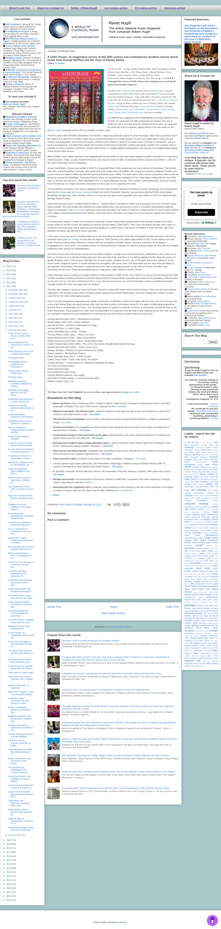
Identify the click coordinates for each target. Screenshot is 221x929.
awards (215, 450)
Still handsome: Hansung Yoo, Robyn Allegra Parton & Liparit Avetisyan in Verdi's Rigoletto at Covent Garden (115, 755)
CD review (94, 414)
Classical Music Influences (197, 152)
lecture (194, 554)
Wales (196, 653)
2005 (8, 900)
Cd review (66, 422)
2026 (8, 266)
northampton (213, 579)
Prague (204, 602)
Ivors (216, 548)
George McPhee (128, 90)
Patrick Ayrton (203, 301)
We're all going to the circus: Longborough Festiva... (21, 352)
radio (206, 606)
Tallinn (187, 638)
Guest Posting (198, 542)
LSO (211, 560)
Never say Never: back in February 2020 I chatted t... (20, 679)
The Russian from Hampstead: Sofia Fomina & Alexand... (18, 770)
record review (203, 608)
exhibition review (196, 525)
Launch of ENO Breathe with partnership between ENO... (20, 794)
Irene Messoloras (205, 236)
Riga (205, 611)
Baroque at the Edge (210, 455)
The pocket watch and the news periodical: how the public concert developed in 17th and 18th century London (116, 788)
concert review (196, 503)
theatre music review (209, 643)
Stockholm (189, 633)
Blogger (123, 922)
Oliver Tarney (203, 251)
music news (203, 568)
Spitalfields (189, 631)
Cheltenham (199, 493)
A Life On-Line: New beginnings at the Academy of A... (17, 573)
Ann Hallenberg (209, 296)
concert (215, 500)
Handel (199, 545)
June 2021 (14, 314)
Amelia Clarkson (204, 282)
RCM (216, 606)
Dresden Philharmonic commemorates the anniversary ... (18, 613)
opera (215, 584)
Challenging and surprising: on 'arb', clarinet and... (20, 400)
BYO (195, 484)
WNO (209, 663)
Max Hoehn (200, 243)
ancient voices (211, 447)
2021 (8, 286)
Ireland (198, 548)
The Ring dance (15, 377)
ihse (216, 545)
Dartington (195, 512)
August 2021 (15, 306)
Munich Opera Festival (193, 566)
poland (187, 602)
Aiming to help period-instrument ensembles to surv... (20, 727)
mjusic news (207, 563)
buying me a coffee (130, 392)
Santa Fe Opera (206, 618)
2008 (8, 888)
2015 (8, 860)
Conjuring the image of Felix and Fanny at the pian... (21, 828)
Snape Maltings (192, 625)
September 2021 (16, 302)
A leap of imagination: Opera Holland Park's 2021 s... (19, 471)
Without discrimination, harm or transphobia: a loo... (19, 555)
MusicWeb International (207, 411)
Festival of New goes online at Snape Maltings (20, 735)
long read (199, 561)
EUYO (187, 525)
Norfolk (215, 576)
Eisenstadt (189, 519)
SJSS (195, 623)
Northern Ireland (192, 581)
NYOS (187, 584)
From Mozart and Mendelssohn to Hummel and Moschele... (20, 516)
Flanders (194, 530)
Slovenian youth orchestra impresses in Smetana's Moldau (90, 640)
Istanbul (205, 548)
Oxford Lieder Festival (201, 594)
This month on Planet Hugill (20, 672)
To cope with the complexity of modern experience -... (20, 450)
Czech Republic (212, 509)
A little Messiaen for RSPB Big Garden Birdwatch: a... (20, 752)
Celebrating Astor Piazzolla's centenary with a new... (19, 803)
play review (213, 600)
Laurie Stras (193, 311)
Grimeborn (213, 540)
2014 (8, 864)
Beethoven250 (201, 462)
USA (216, 648)
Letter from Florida (200, 556)
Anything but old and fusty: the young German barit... (20, 582)
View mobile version (113, 613)
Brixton (195, 472)
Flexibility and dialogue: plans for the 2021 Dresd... (18, 392)
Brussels (202, 472)
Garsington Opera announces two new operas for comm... (18, 701)
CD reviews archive (146, 8)
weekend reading (198, 656)
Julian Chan (199, 272)
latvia (216, 551)
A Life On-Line (192, 442)
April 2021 (13, 322)
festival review (197, 528)
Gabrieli (188, 533)
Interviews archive (174, 8)
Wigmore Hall (193, 660)
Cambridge (189, 486)
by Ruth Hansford (200, 482)
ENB (200, 519)
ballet (191, 452)
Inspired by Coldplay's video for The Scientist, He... (21, 463)
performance (212, 597)
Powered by (201, 222)
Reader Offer (190, 608)
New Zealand (206, 574)
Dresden (188, 515)
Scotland (189, 620)
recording (214, 608)
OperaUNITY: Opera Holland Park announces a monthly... (20, 540)
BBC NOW (204, 460)
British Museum (212, 467)
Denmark (206, 512)
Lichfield (188, 558)
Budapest (214, 472)
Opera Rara (204, 589)
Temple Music (196, 638)
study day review (192, 636)
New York (197, 574)
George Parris (204, 275)
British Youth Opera (193, 469)
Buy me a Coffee (205, 174)
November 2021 (16, 294)
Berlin (215, 462)
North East (190, 579)
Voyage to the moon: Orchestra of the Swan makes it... (19, 507)
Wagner (188, 653)
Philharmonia (190, 600)
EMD (196, 519)
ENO (187, 522)
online (203, 584)
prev (216, 602)
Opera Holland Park (194, 586)
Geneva (206, 533)
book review (211, 464)
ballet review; (213, 452)
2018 (8, 848)
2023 (8, 278)
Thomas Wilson (153, 109)
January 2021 (15, 835)
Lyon (216, 561)
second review (82, 192)
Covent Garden (196, 509)
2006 (8, 896)
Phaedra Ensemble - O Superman (18, 686)
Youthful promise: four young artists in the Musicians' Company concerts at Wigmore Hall (105, 689)
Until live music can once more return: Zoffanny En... (19, 480)
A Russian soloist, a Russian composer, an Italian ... (19, 743)
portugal (195, 602)
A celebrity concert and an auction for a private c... (20, 422)
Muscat (204, 566)
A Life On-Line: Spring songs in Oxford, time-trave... (19, 336)
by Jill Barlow (203, 479)
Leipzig (187, 556)
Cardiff (205, 486)
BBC (195, 459)
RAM (211, 606)
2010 (8, 880)
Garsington (197, 533)
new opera (189, 574)
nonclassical (206, 576)
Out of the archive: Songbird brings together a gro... (21, 621)
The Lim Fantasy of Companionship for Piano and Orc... (21, 430)
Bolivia (200, 465)
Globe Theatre (192, 535)
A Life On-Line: (206, 443)
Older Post (172, 606)
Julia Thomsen (204, 248)
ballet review (200, 452)
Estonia (203, 522)
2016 (8, 856)
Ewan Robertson (147, 106)
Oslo (216, 592)
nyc (211, 581)
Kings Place (207, 551)
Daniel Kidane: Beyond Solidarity (18, 437)
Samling (196, 618)
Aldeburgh (189, 447)
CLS (193, 498)
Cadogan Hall (211, 484)
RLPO (209, 611)
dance (187, 512)
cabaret (201, 484)
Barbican (197, 454)
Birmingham (190, 464)
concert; (215, 504)
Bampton (188, 455)
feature (88, 482)
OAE (192, 584)
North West (202, 579)
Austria (209, 450)
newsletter (189, 576)
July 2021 (13, 310)
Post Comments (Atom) (119, 626)
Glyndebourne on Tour (194, 538)
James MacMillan (137, 109)
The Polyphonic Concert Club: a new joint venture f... (20, 489)
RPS (205, 613)
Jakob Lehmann (205, 318)
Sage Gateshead (211, 616)
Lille (194, 558)
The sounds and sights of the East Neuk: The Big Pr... (20, 644)
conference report (192, 507)
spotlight (213, 630)
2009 (8, 884)
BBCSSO (214, 460)
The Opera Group (201, 641)
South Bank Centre (207, 628)
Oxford (188, 594)
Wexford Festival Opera (208, 658)
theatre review (191, 645)
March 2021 (14, 326)
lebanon (187, 554)
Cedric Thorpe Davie (117, 112)
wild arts (206, 661)
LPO (206, 560)
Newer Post (54, 606)
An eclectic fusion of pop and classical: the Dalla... (20, 596)
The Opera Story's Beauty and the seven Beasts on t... (20, 653)
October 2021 (15, 298)
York (192, 666)
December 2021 (16, 290)
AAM (216, 442)
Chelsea (188, 493)
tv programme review (198, 648)
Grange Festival (211, 538)
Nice (195, 576)
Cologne (188, 500)
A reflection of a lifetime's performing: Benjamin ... (20, 523)
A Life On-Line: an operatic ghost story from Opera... (20, 667)
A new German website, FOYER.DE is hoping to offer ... (20, 604)
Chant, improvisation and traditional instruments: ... (21, 590)
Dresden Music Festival (203, 514)
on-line (198, 584)
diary (215, 511)
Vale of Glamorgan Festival (197, 651)
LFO (216, 556)
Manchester (196, 563)
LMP (209, 558)
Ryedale (188, 616)
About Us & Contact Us (50, 8)
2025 (8, 270)
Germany (214, 533)
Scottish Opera (200, 620)
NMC (199, 576)
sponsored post (202, 631)
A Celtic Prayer (162, 100)
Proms (200, 605)
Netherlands (203, 571)
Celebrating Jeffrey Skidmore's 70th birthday (20, 415)
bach (186, 452)
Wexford (194, 658)
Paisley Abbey (157, 90)
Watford (215, 653)
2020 (8, 840)
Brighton (196, 467)
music (210, 566)
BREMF (188, 467)
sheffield (188, 623)
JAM (186, 551)
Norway (205, 581)
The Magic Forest (16, 358)
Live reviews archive (116, 8)
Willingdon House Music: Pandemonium (19, 627)
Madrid (187, 563)
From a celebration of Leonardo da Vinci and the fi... (19, 531)
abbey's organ (54, 130)
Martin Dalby (122, 109)
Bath (186, 457)
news (215, 573)
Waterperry (205, 653)
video (215, 650)
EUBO (215, 522)
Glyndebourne (211, 535)
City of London (204, 495)
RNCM (215, 611)
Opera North (191, 589)
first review (61, 192)
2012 (8, 872)
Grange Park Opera (195, 540)
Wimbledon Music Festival (195, 663)
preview (190, 605)
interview (122, 406)
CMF (198, 498)
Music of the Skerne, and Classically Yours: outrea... (19, 761)
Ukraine (211, 648)
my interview (127, 490)
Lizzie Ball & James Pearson (201, 277)
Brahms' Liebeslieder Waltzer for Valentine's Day (19, 709)
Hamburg (188, 545)
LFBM (211, 556)
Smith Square (212, 623)
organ (211, 592)
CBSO (212, 486)
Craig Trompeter (195, 267)
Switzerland (213, 636)
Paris (201, 597)
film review (210, 528)
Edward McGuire (135, 112)
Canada (198, 486)
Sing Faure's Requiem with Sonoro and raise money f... (20, 498)
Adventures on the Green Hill (204, 445)
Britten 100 (207, 469)
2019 (8, 844)
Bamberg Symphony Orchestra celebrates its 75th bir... (20, 383)
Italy (211, 548)
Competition (201, 500)
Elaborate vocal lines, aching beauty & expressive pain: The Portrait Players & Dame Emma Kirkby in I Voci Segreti (118, 771)
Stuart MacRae (168, 109)
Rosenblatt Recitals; (194, 613)
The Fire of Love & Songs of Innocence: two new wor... (21, 564)
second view (212, 620)
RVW (216, 613)
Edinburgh (196, 517)
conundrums (205, 507)
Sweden (203, 636)
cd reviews (213, 490)
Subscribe (201, 212)
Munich (215, 563)
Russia (210, 613)
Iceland (209, 545)
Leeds (201, 553)
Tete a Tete (209, 638)
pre (211, 602)
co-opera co (206, 498)
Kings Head (194, 551)
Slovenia (202, 623)
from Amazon (200, 375)
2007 (8, 892)
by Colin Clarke (207, 477)
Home (56, 495)
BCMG (187, 462)
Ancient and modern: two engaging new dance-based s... (19, 779)
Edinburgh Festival (210, 517)
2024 (8, 274)
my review (79, 210)
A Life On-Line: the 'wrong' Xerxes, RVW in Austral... (21, 444)
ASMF (203, 450)
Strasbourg (199, 633)
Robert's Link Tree (19, 8)
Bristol (203, 467)
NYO (216, 581)
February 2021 (15, 330)
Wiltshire (215, 661)
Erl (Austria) (195, 522)
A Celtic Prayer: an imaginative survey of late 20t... (21, 635)
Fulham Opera (212, 530)
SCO (216, 618)
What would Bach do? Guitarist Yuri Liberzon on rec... (21, 345)
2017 (8, 852)
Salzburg (188, 618)
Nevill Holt (214, 571)
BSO (208, 472)
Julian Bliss (204, 323)
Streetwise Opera (211, 633)
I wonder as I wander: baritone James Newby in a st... (21, 408)
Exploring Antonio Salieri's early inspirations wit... (20, 660)
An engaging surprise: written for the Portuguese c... (18, 364)
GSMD (188, 542)
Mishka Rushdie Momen (205, 303)
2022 (8, 282)
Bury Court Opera (192, 474)
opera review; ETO (200, 592)
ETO (209, 522)
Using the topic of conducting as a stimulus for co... (20, 821)
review (187, 611)
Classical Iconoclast (213, 405)
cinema (196, 495)
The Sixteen (194, 643)
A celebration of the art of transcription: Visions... (19, 457)
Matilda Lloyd (204, 325)
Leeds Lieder (212, 553)
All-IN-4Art (199, 447)
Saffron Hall (197, 616)
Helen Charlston (209, 239)
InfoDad (214, 418)
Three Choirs (206, 645)
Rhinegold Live (196, 611)
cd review (60, 63)
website (187, 656)
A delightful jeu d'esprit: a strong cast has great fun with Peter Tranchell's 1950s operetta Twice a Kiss (112, 673)
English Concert (210, 519)
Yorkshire (198, 666)
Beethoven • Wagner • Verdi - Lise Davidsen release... (21, 693)
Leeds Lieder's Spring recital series (18, 372)
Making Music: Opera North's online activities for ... (20, 812)
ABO (186, 445)
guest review (212, 542)
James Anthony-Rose (197, 289)
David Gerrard (114, 106)
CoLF (216, 498)
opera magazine (210, 586)
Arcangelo (189, 450)
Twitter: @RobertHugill (84, 8)
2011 (8, 876)
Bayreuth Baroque (199, 457)
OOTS (209, 584)
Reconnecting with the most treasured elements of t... (20, 548)
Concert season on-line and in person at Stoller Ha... (20, 786)
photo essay (202, 600)
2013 (8, 868)
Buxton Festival (207, 474)
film (204, 528)
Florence (202, 530)
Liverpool (201, 558)
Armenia (197, 450)
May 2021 (13, 318)
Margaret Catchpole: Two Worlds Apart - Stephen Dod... (20, 718)
